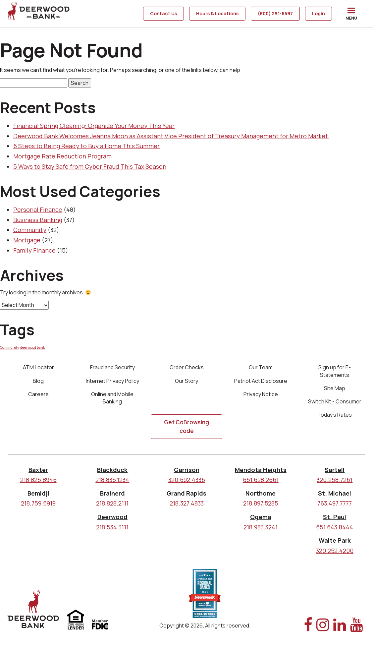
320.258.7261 (334, 483)
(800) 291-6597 (275, 13)
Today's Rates (334, 417)
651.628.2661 (261, 483)
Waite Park (335, 543)
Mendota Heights (261, 473)
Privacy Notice (260, 395)
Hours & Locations (217, 13)
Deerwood (112, 520)
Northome (260, 496)
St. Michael (334, 496)
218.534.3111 (112, 530)
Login (318, 13)
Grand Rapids (186, 496)
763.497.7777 (334, 506)
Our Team (261, 367)
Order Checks (187, 367)
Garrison (186, 473)
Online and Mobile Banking (112, 399)
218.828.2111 (112, 506)
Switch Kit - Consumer (334, 403)
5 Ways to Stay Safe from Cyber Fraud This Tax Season (89, 166)
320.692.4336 (186, 483)
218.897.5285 (260, 506)
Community (29, 230)
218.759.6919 (38, 506)
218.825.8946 (38, 483)
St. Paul (334, 520)
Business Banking (37, 220)
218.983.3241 (260, 530)
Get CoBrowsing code (186, 429)
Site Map (334, 388)
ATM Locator (38, 367)
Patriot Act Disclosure (260, 381)
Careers (38, 395)
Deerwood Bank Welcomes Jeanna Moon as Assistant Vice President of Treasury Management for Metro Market (171, 136)
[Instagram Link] (322, 631)
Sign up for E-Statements (334, 371)
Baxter (38, 473)
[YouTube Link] (356, 631)
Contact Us (163, 13)
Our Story (186, 381)
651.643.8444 (334, 530)
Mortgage (26, 240)
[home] (39, 14)
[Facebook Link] (308, 631)
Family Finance (34, 250)
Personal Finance (37, 209)
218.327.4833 (187, 506)
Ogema (260, 520)
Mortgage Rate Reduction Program (62, 156)
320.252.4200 (334, 554)
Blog (38, 381)
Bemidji (38, 496)
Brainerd (112, 496)
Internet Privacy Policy (112, 381)
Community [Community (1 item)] (9, 347)
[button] (351, 14)
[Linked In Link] (339, 631)
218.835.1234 (112, 483)
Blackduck (112, 473)
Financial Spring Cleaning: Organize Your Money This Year (94, 126)
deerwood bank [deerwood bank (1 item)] (32, 347)
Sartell (335, 473)
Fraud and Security (112, 367)
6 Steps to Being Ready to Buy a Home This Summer (86, 146)
